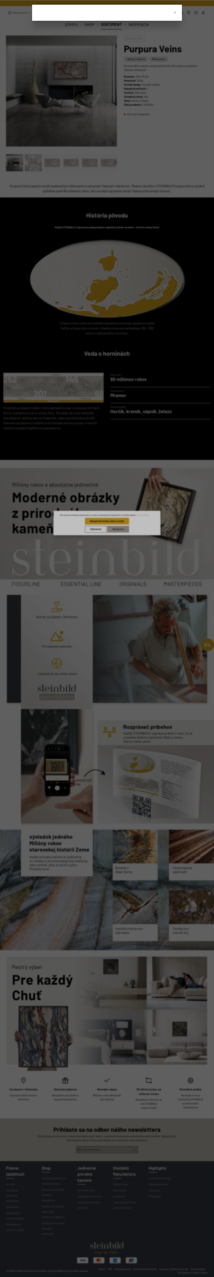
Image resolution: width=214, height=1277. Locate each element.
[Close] (175, 11)
